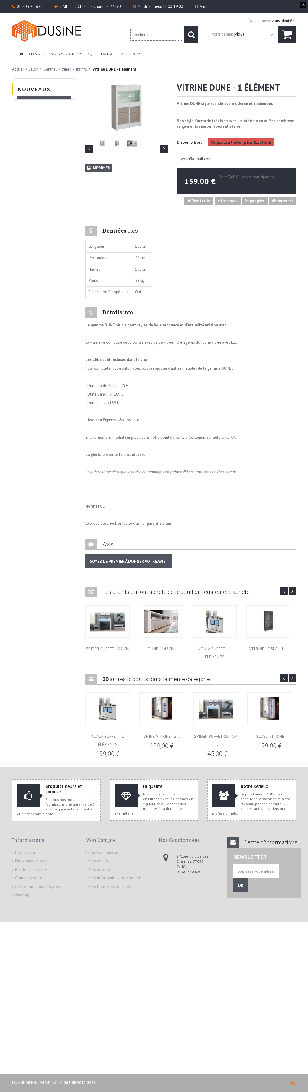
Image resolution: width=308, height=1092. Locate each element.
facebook (228, 200)
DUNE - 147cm (161, 648)
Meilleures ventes (31, 869)
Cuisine (36, 53)
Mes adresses (100, 869)
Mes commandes (103, 852)
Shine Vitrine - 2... (162, 736)
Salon (54, 53)
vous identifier (283, 20)
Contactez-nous (29, 877)
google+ (254, 200)
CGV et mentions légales (37, 886)
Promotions (25, 852)
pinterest (282, 200)
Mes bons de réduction (109, 886)
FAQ (89, 53)
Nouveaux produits (32, 860)
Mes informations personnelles (116, 877)
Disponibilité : (189, 142)
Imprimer (98, 167)
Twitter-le (198, 200)
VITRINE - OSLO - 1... (268, 648)
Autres (73, 53)
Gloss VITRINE (270, 736)
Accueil (18, 69)
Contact (107, 53)
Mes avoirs (98, 860)
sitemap (22, 895)
